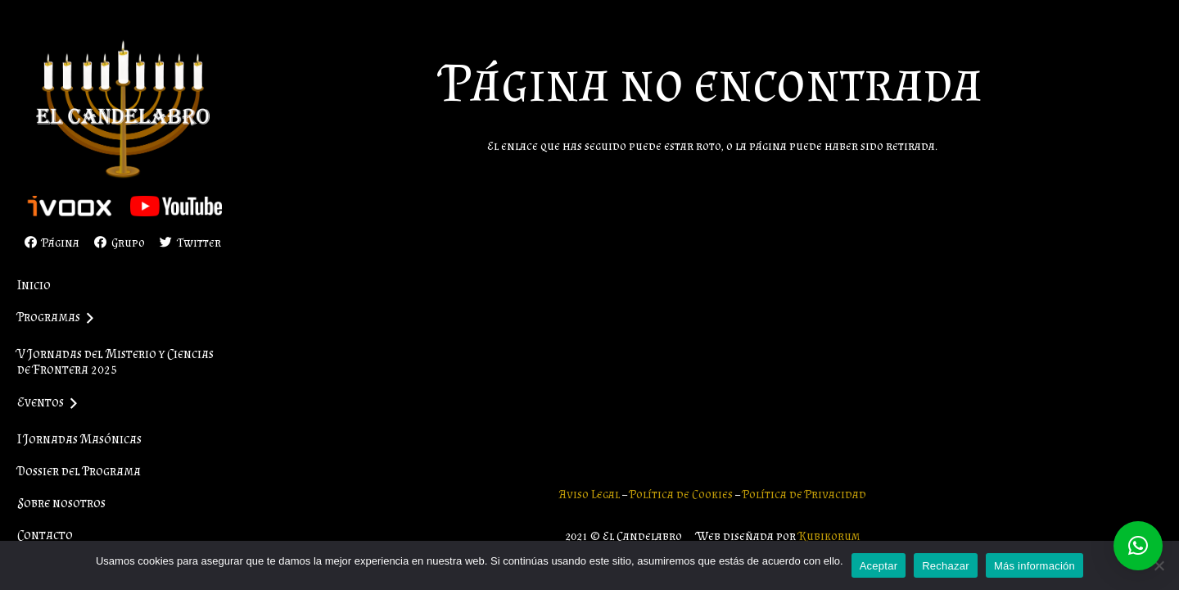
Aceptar (879, 566)
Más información (1034, 566)
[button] (1138, 545)
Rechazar (945, 566)
